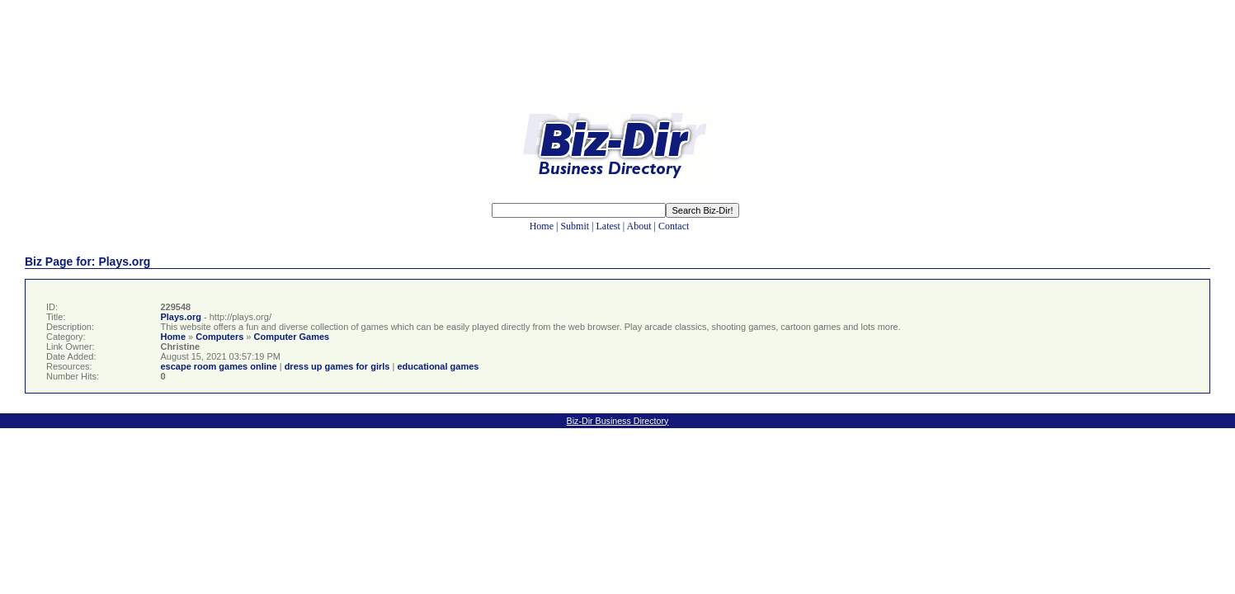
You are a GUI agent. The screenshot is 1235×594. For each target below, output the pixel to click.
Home (542, 226)
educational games (437, 366)
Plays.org (180, 317)
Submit (574, 226)
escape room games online (218, 366)
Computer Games (292, 337)
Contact (673, 226)
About (639, 226)
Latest (608, 226)
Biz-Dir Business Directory (618, 421)
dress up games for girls (337, 366)
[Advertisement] (618, 64)
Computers (219, 337)
